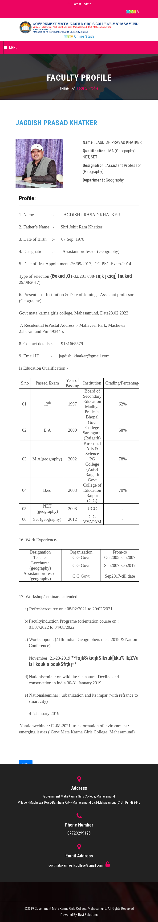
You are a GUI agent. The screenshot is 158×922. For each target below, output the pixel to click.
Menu (10, 47)
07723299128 (79, 833)
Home (64, 88)
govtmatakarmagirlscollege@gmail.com (76, 865)
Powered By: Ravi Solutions (79, 915)
